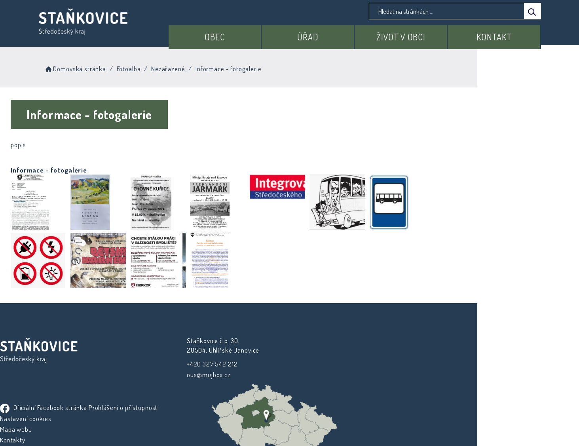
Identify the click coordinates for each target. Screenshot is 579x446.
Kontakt (497, 34)
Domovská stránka (121, 67)
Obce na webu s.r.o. (377, 417)
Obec (239, 34)
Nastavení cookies (321, 363)
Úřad (325, 34)
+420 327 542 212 (192, 364)
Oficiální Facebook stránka (339, 341)
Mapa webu (312, 374)
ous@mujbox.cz (189, 374)
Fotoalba (175, 67)
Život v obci (411, 34)
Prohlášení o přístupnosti (331, 352)
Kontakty (308, 384)
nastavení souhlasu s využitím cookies (434, 427)
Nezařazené (214, 67)
